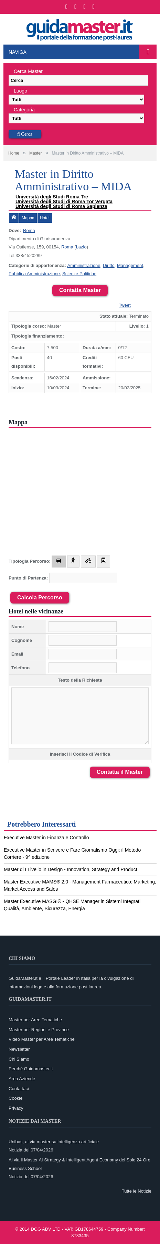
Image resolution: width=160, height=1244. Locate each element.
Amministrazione (83, 265)
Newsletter (19, 1049)
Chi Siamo (19, 1059)
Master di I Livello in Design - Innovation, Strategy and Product (70, 869)
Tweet (125, 305)
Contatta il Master (120, 772)
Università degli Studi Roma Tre (51, 196)
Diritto (109, 265)
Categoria (24, 109)
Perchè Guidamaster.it (31, 1068)
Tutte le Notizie (136, 1191)
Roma (29, 230)
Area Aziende (22, 1078)
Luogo (20, 91)
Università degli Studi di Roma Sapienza (61, 206)
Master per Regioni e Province (39, 1029)
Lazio (81, 246)
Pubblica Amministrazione (34, 273)
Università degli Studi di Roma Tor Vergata (64, 201)
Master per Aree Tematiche (35, 1019)
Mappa (28, 218)
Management (130, 265)
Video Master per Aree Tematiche (42, 1039)
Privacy (16, 1108)
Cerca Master (28, 71)
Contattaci (19, 1088)
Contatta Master (80, 290)
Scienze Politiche (79, 273)
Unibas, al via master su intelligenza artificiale (54, 1141)
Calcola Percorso (39, 597)
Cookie (15, 1098)
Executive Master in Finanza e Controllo (46, 837)
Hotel (45, 218)
